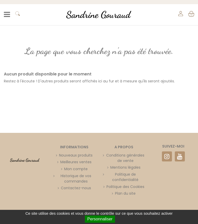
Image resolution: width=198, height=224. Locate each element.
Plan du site (125, 193)
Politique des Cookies (125, 186)
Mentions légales (125, 167)
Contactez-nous (76, 188)
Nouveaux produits (76, 155)
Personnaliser (100, 219)
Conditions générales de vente (125, 158)
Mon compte (76, 168)
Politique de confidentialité (125, 177)
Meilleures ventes (76, 162)
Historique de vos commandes (76, 178)
